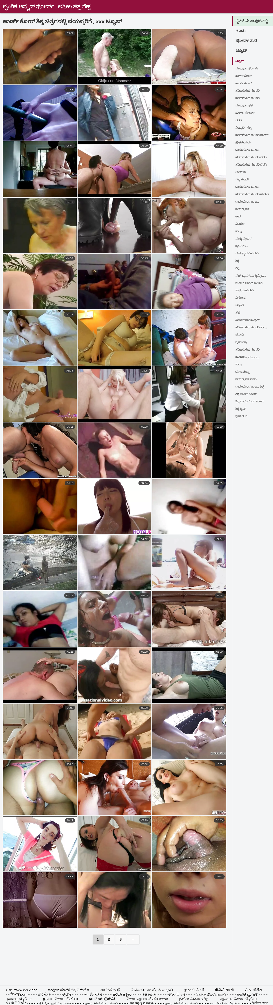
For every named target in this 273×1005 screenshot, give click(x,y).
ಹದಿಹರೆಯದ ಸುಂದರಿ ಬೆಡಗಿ (253, 157)
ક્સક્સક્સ (149, 994)
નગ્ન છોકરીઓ (92, 994)
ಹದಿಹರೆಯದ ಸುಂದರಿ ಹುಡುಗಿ (249, 195)
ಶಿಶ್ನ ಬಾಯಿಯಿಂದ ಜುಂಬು (251, 401)
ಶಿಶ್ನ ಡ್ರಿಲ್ (241, 409)
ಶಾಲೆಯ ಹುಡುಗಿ (245, 290)
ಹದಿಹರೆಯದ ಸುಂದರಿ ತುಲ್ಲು (253, 327)
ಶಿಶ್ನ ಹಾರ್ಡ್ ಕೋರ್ (247, 394)
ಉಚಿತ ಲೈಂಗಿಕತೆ (247, 994)
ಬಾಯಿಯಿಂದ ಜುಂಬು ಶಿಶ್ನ (251, 386)
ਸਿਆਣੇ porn (19, 994)
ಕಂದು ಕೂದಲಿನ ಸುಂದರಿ (250, 283)
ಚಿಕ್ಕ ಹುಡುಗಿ (243, 179)
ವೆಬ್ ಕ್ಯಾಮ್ (243, 209)
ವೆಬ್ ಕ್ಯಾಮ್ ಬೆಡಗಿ (247, 379)
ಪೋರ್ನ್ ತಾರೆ (247, 41)
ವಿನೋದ (241, 298)
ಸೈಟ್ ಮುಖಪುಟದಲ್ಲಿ (253, 21)
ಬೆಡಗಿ (239, 120)
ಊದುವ (241, 172)
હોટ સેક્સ (44, 994)
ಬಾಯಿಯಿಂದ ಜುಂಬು (249, 150)
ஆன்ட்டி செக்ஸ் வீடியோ (238, 999)
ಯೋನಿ (240, 335)
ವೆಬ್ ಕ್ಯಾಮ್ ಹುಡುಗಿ (248, 253)
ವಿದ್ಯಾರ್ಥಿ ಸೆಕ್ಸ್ (244, 127)
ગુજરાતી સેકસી (194, 990)
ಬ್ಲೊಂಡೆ (240, 305)
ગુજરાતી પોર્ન (176, 994)
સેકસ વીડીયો (254, 990)
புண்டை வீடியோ (18, 999)
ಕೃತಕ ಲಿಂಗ (242, 416)
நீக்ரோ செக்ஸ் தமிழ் (194, 999)
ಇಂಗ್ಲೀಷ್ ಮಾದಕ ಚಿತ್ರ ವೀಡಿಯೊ (68, 990)
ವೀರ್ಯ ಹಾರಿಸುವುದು (249, 320)
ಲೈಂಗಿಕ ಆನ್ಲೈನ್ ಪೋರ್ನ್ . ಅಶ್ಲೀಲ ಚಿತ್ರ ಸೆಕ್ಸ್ (47, 6)
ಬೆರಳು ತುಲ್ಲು (243, 372)
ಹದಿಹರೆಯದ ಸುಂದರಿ (249, 90)
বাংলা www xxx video (22, 990)
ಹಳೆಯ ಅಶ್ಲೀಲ (122, 994)
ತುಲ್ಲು (239, 231)
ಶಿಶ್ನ (237, 261)
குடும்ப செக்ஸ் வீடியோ (60, 999)
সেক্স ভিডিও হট (110, 990)
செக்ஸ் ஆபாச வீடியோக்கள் (147, 999)
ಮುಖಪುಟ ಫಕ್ (245, 105)
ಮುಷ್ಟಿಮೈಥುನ (244, 238)
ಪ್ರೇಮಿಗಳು (242, 246)
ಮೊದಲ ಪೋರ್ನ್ (246, 113)
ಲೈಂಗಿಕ (66, 994)
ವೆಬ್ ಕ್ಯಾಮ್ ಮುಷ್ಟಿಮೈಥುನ (244, 276)
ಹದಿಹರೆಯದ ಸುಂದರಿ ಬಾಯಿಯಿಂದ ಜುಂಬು (249, 350)
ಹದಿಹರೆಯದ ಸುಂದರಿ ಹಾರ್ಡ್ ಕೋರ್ (249, 136)
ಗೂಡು (241, 31)
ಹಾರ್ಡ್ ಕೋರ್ (244, 76)
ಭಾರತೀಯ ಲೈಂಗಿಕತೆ (102, 999)
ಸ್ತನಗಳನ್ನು (241, 342)
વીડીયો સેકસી (224, 990)
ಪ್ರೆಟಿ (238, 312)
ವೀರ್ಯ (240, 224)
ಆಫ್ (238, 216)
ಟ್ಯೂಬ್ (242, 50)
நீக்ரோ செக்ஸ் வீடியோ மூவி (152, 990)
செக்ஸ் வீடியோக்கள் (211, 994)
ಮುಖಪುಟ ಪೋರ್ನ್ (248, 68)
